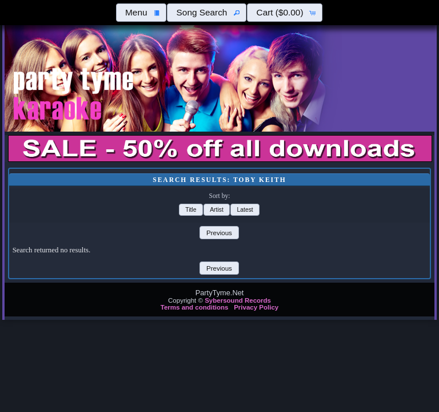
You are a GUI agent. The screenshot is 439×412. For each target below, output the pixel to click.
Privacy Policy (256, 307)
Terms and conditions (195, 307)
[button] (141, 12)
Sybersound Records (238, 300)
